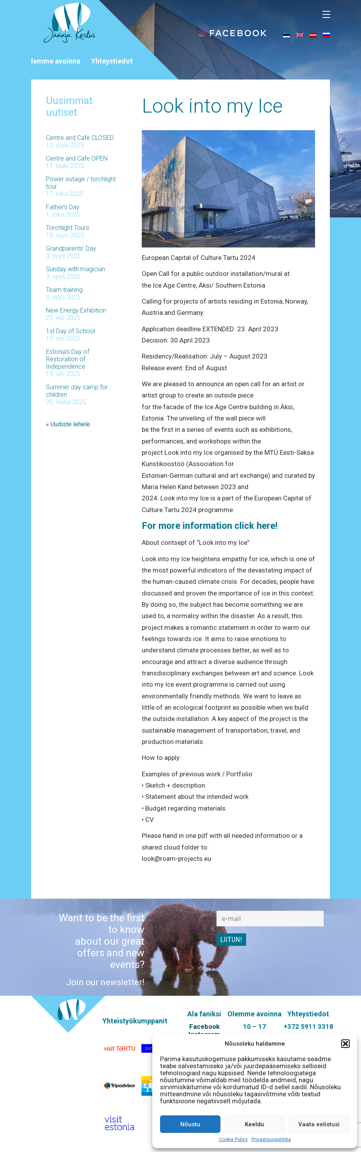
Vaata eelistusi (319, 1124)
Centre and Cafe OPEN (76, 158)
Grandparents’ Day (71, 248)
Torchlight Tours (67, 227)
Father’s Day (62, 207)
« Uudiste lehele (68, 424)
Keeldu (254, 1124)
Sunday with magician (75, 269)
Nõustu (190, 1124)
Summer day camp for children (77, 390)
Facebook (204, 1026)
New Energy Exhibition (76, 310)
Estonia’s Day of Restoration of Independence (67, 359)
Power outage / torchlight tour (81, 182)
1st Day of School (70, 331)
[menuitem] (286, 34)
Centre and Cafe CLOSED (80, 137)
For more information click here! (210, 525)
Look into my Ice (212, 106)
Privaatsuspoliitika (271, 1139)
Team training (64, 289)
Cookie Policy (233, 1139)
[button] (345, 1044)
